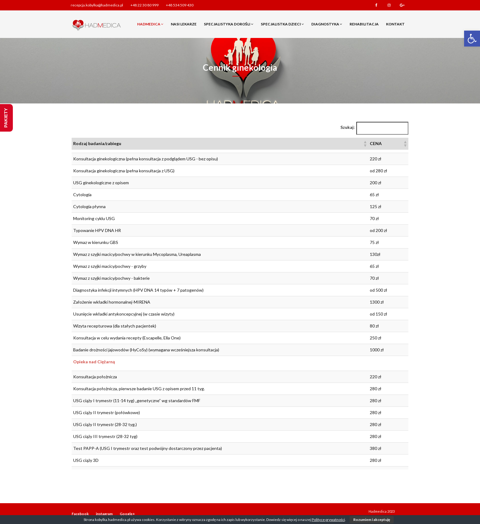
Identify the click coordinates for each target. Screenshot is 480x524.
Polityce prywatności (328, 519)
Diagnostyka (326, 24)
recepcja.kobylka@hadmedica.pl (97, 5)
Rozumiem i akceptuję (371, 519)
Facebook (376, 5)
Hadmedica (150, 24)
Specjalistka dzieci (282, 24)
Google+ (402, 5)
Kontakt (395, 24)
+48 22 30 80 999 (144, 5)
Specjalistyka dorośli (228, 24)
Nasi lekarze (184, 24)
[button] (472, 39)
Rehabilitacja (364, 24)
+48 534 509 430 (179, 5)
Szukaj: (347, 127)
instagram (389, 5)
